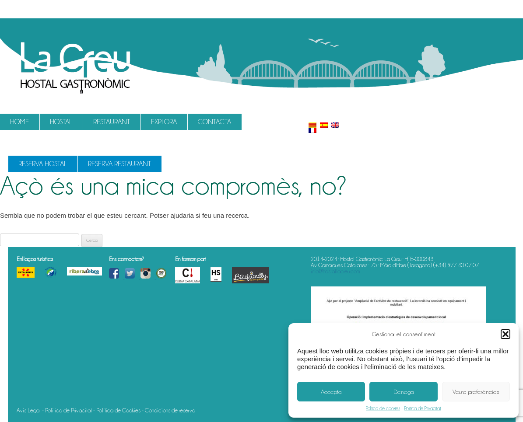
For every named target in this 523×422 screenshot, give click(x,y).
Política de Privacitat (422, 408)
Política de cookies (383, 408)
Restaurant (111, 122)
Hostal (61, 122)
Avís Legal (29, 410)
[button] (505, 334)
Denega (403, 392)
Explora (164, 122)
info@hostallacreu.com (335, 271)
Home (19, 122)
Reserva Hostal (42, 163)
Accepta (331, 392)
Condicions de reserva (170, 410)
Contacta (214, 122)
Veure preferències (476, 392)
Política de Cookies (118, 410)
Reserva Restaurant (119, 163)
